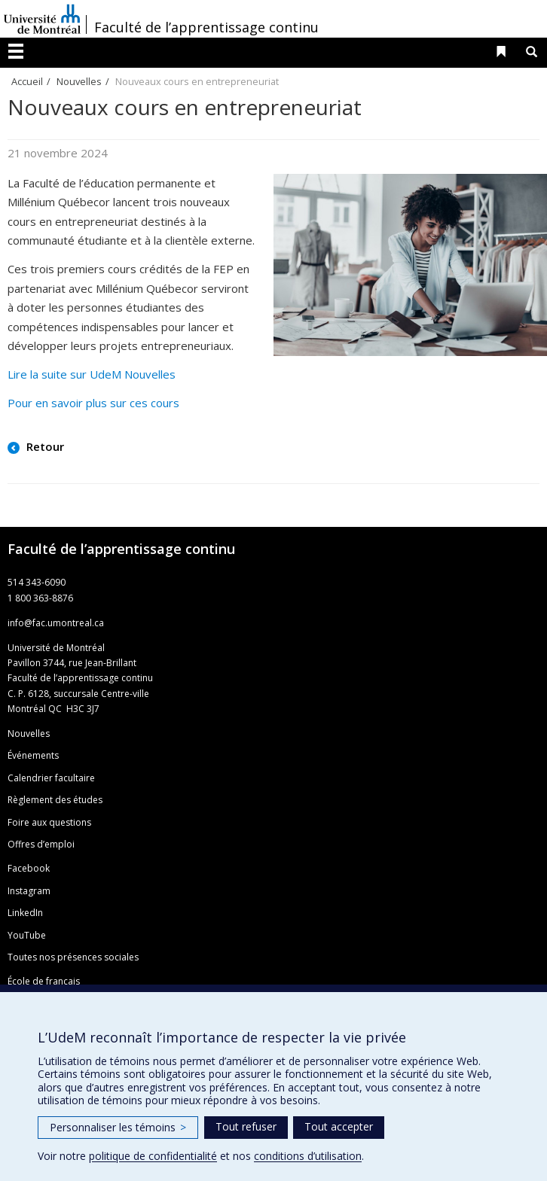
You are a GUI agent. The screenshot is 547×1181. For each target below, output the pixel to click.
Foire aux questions (49, 822)
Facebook (29, 868)
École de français (44, 981)
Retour (43, 446)
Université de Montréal (42, 19)
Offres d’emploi (41, 844)
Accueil (27, 81)
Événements (33, 755)
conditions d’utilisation (308, 1156)
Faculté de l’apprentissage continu (206, 27)
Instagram (29, 890)
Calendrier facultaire (51, 778)
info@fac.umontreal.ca (56, 622)
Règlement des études (55, 799)
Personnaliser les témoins (118, 1127)
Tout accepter (338, 1126)
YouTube (27, 935)
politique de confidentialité (153, 1156)
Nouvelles (79, 81)
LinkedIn (25, 912)
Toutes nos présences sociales (73, 957)
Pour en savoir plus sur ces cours (93, 402)
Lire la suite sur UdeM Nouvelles (92, 374)
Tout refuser (246, 1126)
